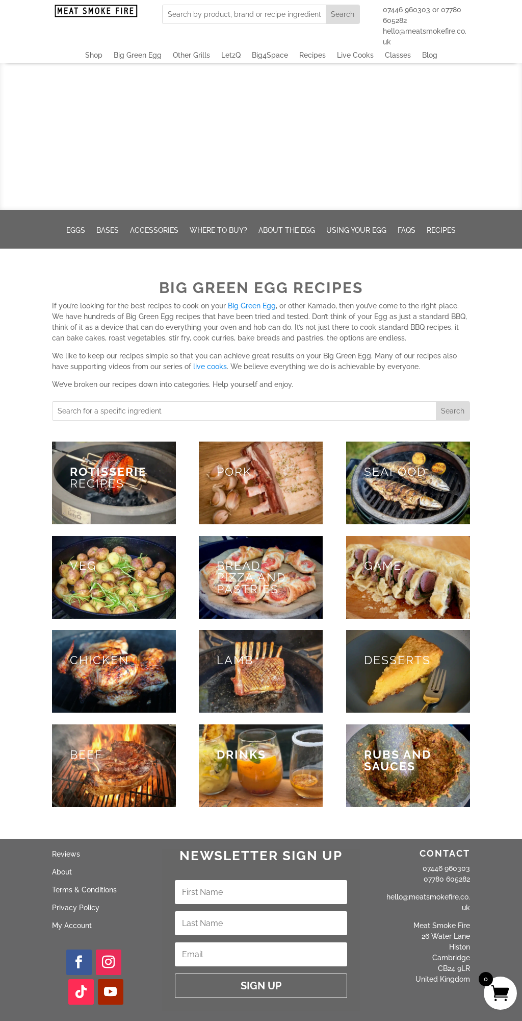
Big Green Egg (138, 55)
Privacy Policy (75, 908)
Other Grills (191, 55)
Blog (429, 55)
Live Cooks (355, 55)
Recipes (312, 55)
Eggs (75, 230)
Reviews (66, 854)
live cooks (210, 366)
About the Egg (286, 230)
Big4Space (270, 55)
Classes (398, 55)
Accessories (154, 230)
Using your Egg (356, 230)
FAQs (406, 230)
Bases (107, 230)
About (62, 872)
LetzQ (231, 55)
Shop (93, 55)
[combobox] (244, 14)
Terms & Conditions (84, 890)
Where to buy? (218, 230)
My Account (72, 925)
